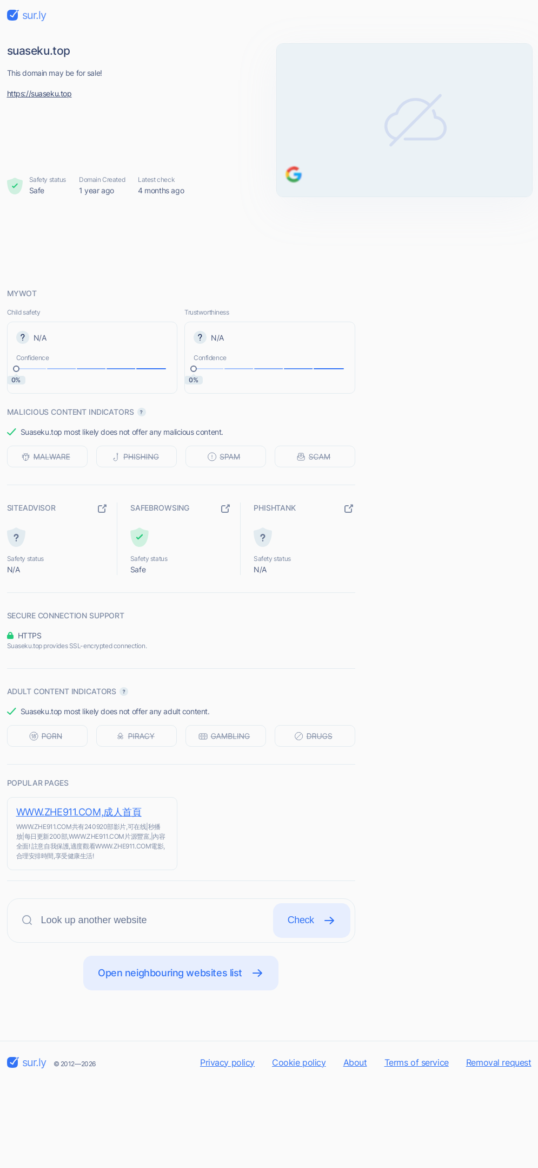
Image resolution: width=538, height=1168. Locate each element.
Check (312, 920)
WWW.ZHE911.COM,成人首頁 (79, 812)
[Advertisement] (269, 242)
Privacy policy (227, 1062)
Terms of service (416, 1062)
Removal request (499, 1062)
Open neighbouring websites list (181, 973)
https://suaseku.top (39, 93)
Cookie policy (299, 1062)
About (355, 1062)
